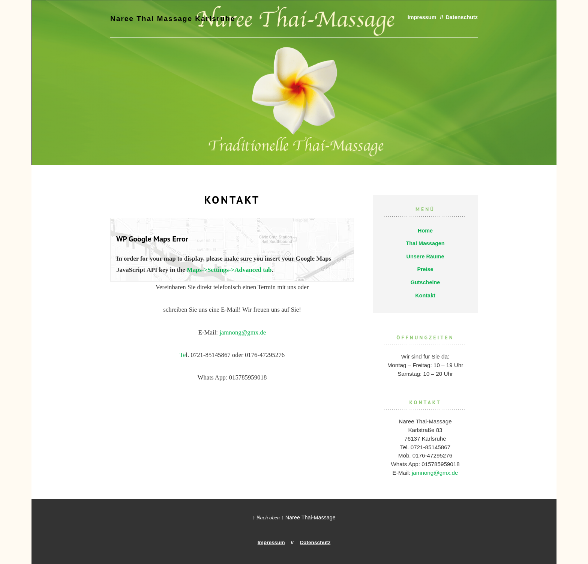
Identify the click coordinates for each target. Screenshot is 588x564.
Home (425, 231)
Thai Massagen (425, 243)
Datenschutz (462, 17)
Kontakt (425, 295)
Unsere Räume (425, 257)
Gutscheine (425, 282)
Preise (425, 269)
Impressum (422, 17)
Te (183, 354)
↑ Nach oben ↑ (268, 517)
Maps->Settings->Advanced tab (229, 269)
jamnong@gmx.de (242, 332)
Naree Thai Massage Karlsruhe (167, 18)
